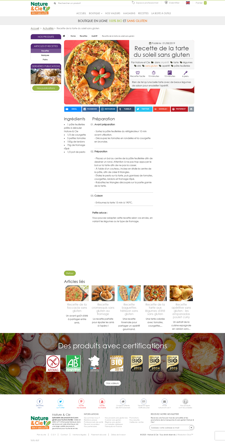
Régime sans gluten (113, 422)
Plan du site (41, 435)
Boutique (94, 13)
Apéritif (94, 36)
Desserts (49, 226)
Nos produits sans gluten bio (116, 418)
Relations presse (90, 420)
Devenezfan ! (39, 406)
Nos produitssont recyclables (185, 406)
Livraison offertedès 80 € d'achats (123, 406)
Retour (69, 273)
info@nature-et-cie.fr (164, 406)
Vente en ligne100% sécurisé (144, 406)
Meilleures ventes (136, 422)
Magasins (129, 13)
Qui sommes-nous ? (92, 418)
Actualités (48, 28)
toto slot (35, 440)
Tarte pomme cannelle (46, 217)
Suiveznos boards (81, 406)
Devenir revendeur (92, 424)
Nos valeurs (112, 13)
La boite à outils (161, 13)
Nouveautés (134, 420)
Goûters (49, 171)
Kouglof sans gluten (45, 161)
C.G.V (53, 435)
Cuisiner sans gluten (113, 420)
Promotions (134, 418)
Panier (201, 2)
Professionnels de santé (93, 422)
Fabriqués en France (113, 426)
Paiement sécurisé (98, 435)
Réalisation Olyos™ (185, 435)
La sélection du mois (42, 46)
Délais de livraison (118, 435)
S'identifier (174, 2)
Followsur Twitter (61, 406)
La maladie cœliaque (114, 424)
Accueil (81, 13)
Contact (64, 435)
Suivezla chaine (102, 406)
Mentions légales (79, 435)
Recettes (143, 13)
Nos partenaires (90, 426)
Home (73, 36)
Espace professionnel (147, 2)
